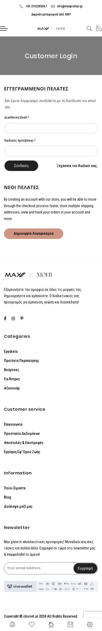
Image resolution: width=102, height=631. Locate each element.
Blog (7, 497)
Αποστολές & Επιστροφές (23, 443)
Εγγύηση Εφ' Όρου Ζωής (22, 452)
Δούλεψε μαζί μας (18, 506)
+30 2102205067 (33, 6)
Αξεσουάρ (12, 388)
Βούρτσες (11, 370)
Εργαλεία (11, 351)
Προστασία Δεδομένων (22, 433)
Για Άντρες (12, 379)
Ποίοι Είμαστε (15, 488)
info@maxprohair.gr (67, 6)
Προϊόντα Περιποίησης (21, 361)
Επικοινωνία (13, 424)
